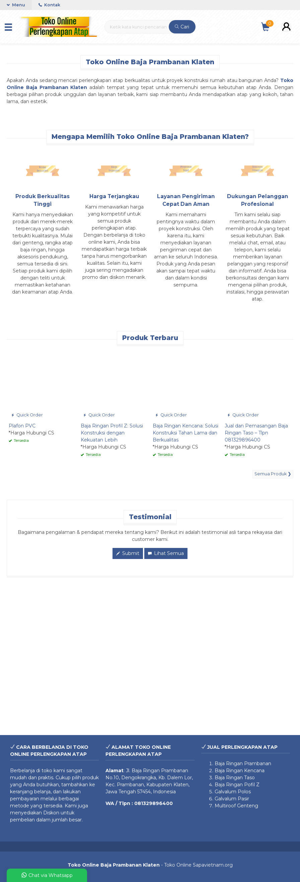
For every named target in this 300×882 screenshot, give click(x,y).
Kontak (49, 4)
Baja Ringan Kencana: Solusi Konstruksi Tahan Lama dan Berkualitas (185, 433)
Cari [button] (182, 27)
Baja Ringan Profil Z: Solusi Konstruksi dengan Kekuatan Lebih (112, 433)
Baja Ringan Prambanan (160, 771)
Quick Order (27, 414)
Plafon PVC (22, 426)
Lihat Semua (166, 553)
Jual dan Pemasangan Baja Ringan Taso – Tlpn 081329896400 (256, 433)
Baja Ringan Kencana (240, 771)
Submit (127, 553)
